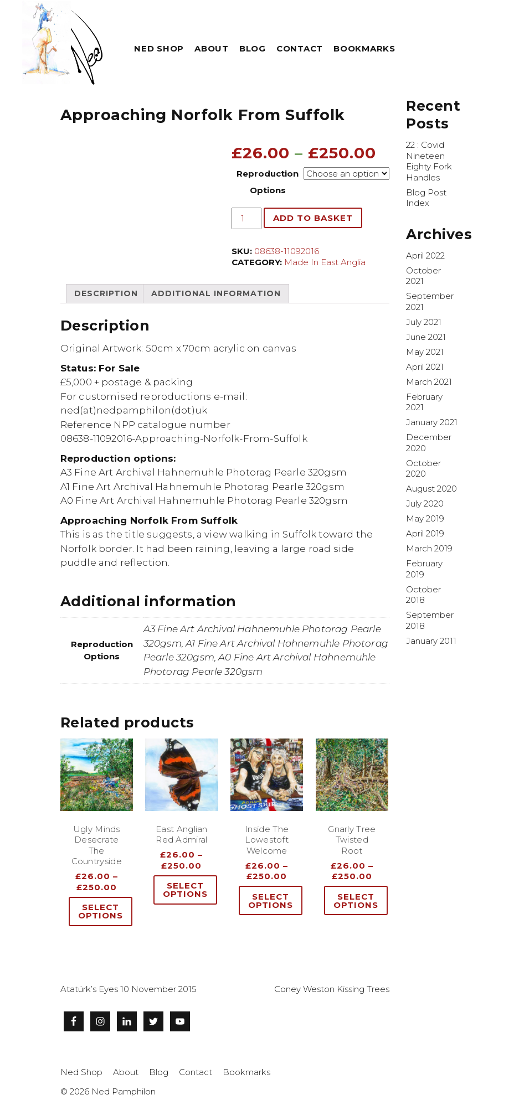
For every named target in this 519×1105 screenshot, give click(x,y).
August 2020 (431, 488)
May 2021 (425, 352)
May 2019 (425, 518)
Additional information (216, 293)
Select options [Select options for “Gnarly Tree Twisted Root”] (355, 900)
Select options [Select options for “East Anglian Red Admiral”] (185, 889)
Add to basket (313, 218)
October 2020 (423, 468)
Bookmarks (364, 48)
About (211, 48)
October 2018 (423, 595)
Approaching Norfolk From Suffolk (202, 115)
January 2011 (431, 641)
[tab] (106, 293)
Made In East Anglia (325, 262)
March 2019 (429, 548)
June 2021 (426, 337)
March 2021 (429, 381)
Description (106, 293)
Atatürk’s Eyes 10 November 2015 (128, 989)
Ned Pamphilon (123, 1091)
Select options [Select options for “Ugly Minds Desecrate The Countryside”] (100, 911)
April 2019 (425, 533)
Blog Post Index (426, 198)
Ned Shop (159, 48)
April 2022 (425, 255)
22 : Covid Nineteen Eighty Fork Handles (429, 161)
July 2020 (425, 503)
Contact (299, 48)
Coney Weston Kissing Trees (331, 989)
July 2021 (423, 322)
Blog (252, 48)
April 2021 (425, 367)
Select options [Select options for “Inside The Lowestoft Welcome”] (270, 900)
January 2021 (432, 422)
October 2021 (423, 276)
